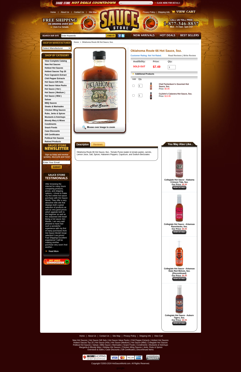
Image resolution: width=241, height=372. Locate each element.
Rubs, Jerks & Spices (55, 113)
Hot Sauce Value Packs (56, 85)
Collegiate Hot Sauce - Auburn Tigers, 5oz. (179, 316)
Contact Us (104, 336)
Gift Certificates (52, 134)
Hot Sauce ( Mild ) (53, 96)
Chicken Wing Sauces (55, 110)
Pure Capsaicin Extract (56, 75)
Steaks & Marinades (54, 106)
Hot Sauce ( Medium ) (55, 92)
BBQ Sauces (51, 103)
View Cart (158, 336)
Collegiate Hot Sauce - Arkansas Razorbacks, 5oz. (179, 225)
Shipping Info (145, 336)
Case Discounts (52, 131)
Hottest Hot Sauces (54, 68)
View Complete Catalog (56, 61)
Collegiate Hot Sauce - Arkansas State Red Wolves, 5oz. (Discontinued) (179, 270)
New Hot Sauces (52, 64)
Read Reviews (175, 55)
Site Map (116, 336)
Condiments (50, 124)
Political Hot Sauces (54, 138)
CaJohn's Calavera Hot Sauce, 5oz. (175, 94)
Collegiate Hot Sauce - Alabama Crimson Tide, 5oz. (179, 181)
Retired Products (53, 141)
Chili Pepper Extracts (55, 78)
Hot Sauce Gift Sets (54, 82)
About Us (92, 336)
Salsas (48, 99)
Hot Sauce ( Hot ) (53, 89)
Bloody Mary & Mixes (55, 120)
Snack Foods (51, 127)
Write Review (189, 55)
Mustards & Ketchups (55, 117)
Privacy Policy (130, 336)
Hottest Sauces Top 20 (55, 71)
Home (76, 42)
